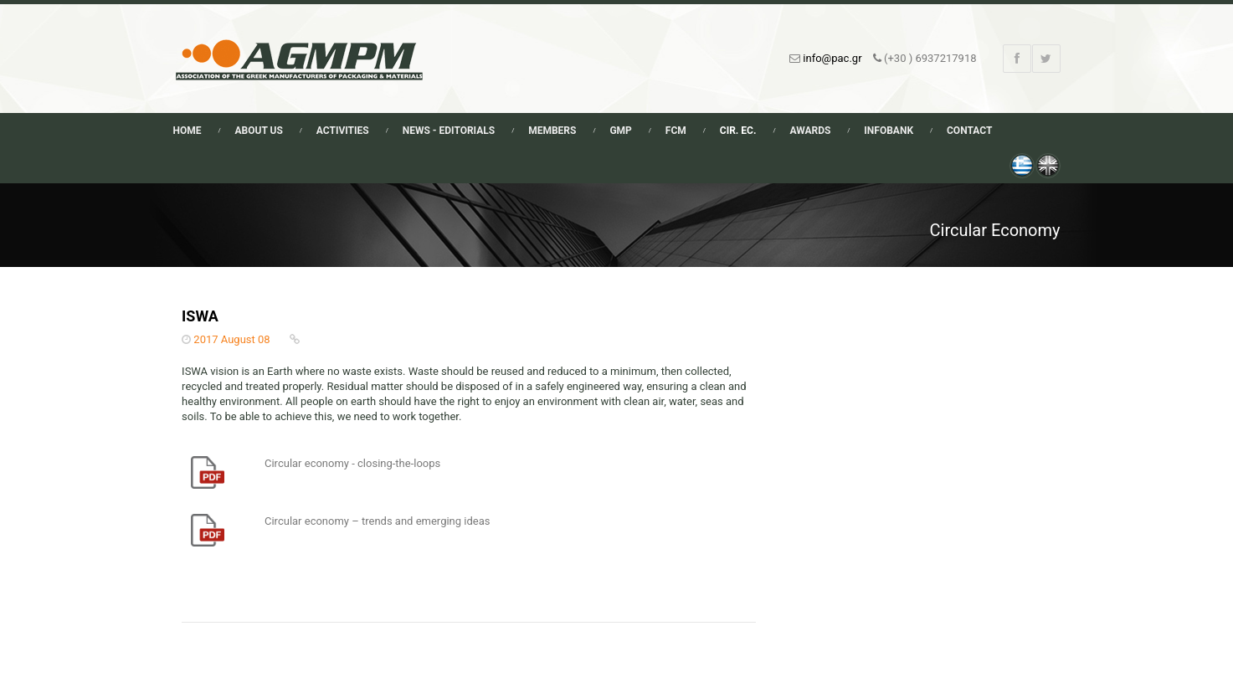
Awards (809, 131)
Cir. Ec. (738, 131)
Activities (342, 131)
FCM (675, 131)
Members (552, 131)
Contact (969, 131)
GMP (620, 131)
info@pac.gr (832, 58)
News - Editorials (449, 131)
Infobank (888, 131)
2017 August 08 (231, 339)
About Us (259, 131)
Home (187, 131)
